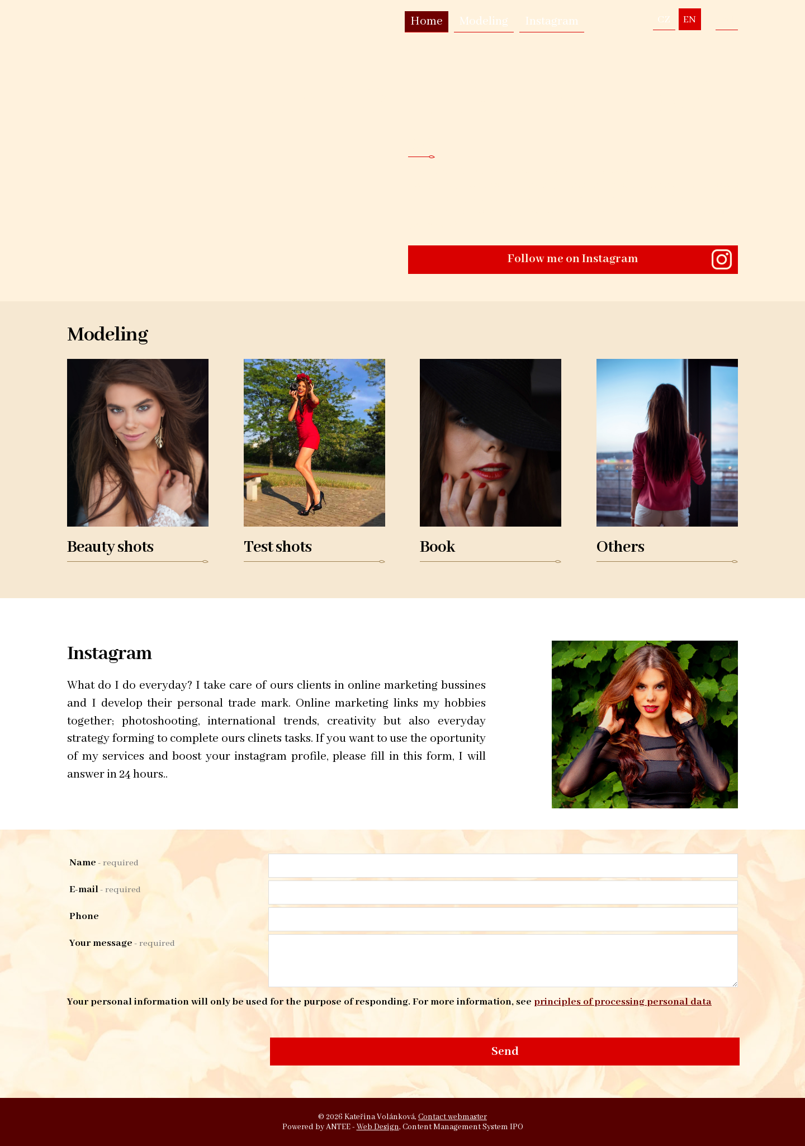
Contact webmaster (452, 1117)
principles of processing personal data (623, 1002)
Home (426, 21)
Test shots (277, 547)
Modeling (484, 21)
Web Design (378, 1127)
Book (437, 547)
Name (104, 862)
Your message (122, 943)
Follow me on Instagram (573, 259)
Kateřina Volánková (492, 101)
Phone (84, 916)
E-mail (105, 889)
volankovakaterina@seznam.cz (727, 19)
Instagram (552, 21)
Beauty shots (110, 547)
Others (620, 547)
